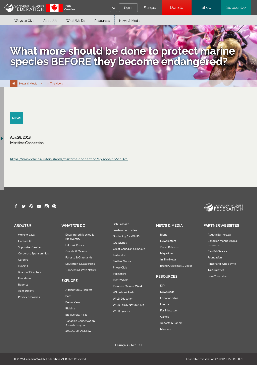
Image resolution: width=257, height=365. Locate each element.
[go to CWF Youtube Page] (39, 206)
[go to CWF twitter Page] (24, 206)
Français (150, 8)
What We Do (75, 21)
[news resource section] (16, 118)
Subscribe (238, 7)
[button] (113, 8)
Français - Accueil (128, 345)
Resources (102, 21)
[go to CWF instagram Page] (47, 206)
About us (22, 225)
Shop (211, 7)
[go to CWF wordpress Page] (31, 206)
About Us (50, 21)
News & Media (129, 21)
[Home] (13, 83)
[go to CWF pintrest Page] (54, 206)
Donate (181, 7)
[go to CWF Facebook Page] (16, 206)
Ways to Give (24, 21)
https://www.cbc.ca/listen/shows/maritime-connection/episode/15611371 (69, 159)
